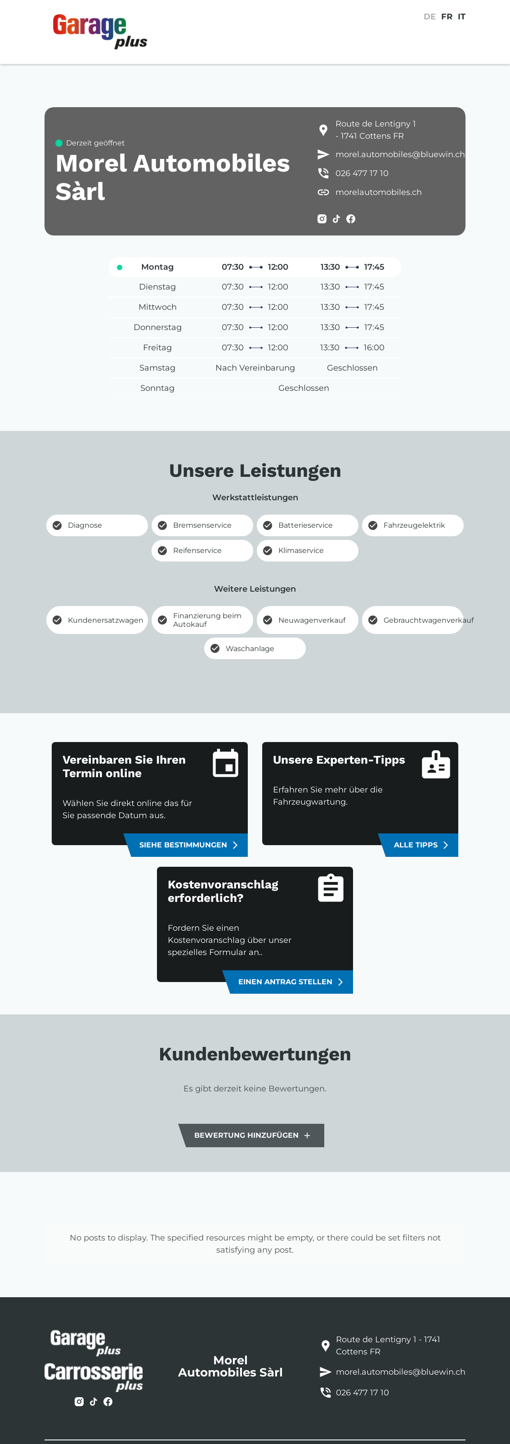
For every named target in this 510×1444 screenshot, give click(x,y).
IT (461, 17)
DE (430, 17)
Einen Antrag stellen (291, 982)
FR (446, 17)
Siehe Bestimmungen (189, 845)
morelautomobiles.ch (379, 192)
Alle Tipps (422, 845)
